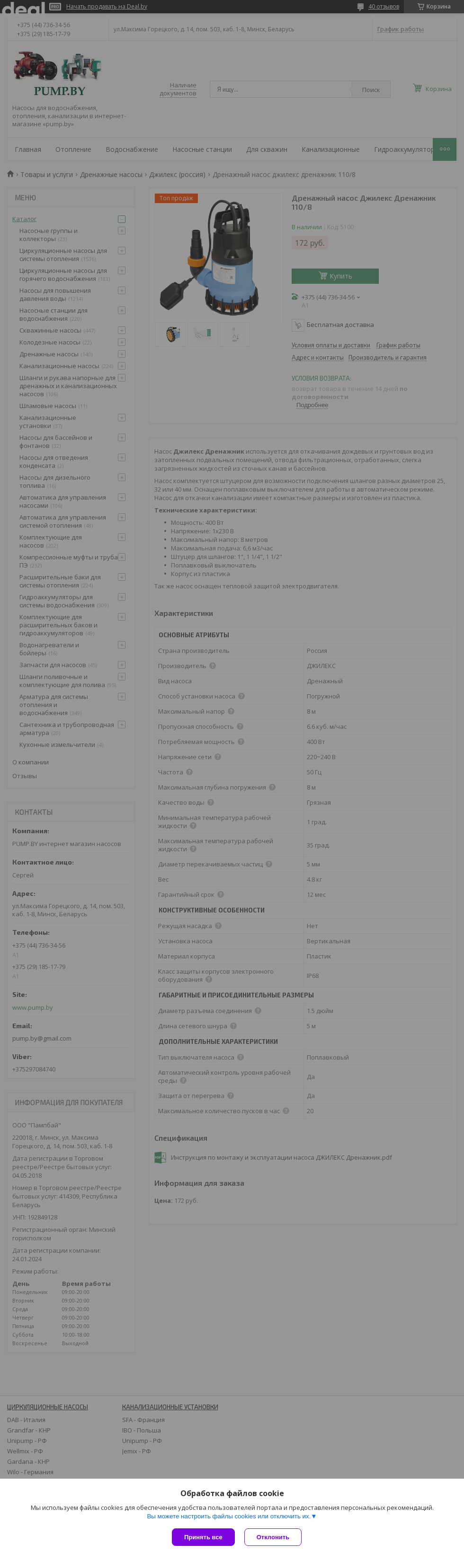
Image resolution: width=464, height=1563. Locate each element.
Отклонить (273, 1537)
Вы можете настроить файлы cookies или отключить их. (229, 1516)
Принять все (203, 1537)
